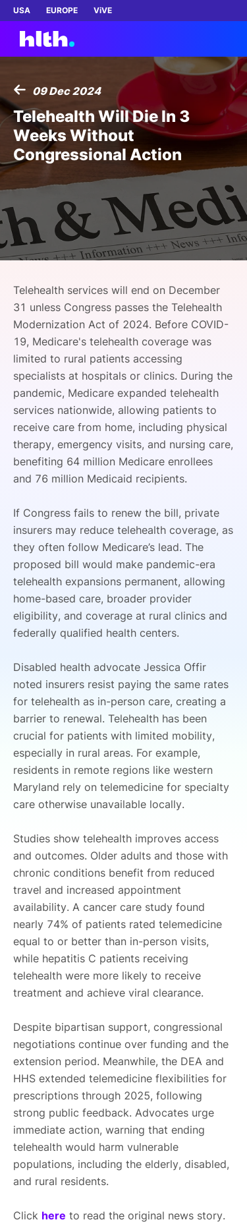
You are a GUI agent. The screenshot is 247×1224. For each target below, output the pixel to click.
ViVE (103, 10)
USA (21, 10)
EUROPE (62, 10)
